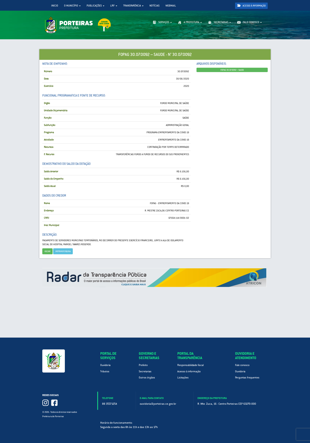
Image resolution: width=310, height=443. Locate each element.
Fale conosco (242, 365)
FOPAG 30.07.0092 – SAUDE (232, 70)
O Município (72, 5)
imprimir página (63, 251)
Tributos (104, 371)
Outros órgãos (147, 377)
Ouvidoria (105, 365)
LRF (113, 5)
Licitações (183, 377)
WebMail (170, 5)
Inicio (54, 5)
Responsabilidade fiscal (190, 365)
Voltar (47, 251)
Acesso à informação (251, 5)
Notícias (154, 5)
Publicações (95, 5)
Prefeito (143, 365)
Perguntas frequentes (247, 377)
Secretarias (145, 371)
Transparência (133, 5)
